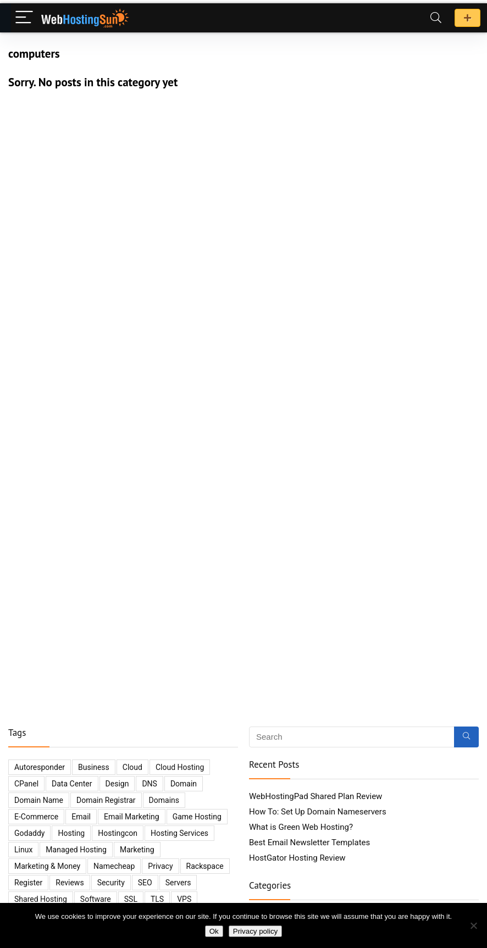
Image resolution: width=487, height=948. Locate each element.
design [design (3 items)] (117, 783)
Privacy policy (255, 931)
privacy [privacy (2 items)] (160, 866)
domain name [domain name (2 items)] (38, 800)
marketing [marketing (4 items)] (137, 849)
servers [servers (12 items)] (178, 882)
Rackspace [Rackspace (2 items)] (205, 866)
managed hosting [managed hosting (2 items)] (76, 849)
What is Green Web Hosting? (301, 827)
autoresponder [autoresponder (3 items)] (39, 767)
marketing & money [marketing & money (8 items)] (47, 866)
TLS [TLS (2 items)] (157, 899)
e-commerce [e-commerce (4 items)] (36, 816)
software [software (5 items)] (95, 899)
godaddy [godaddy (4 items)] (29, 833)
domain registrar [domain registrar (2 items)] (106, 800)
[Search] (436, 17)
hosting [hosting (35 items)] (71, 833)
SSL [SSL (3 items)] (130, 899)
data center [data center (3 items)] (72, 783)
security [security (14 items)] (111, 882)
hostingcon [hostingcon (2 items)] (117, 833)
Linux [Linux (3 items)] (23, 849)
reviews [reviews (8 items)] (70, 882)
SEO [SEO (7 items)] (145, 882)
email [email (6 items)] (81, 816)
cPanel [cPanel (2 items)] (26, 783)
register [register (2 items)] (28, 882)
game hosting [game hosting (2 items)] (197, 816)
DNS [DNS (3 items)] (149, 783)
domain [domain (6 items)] (183, 783)
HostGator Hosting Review (297, 858)
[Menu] (24, 17)
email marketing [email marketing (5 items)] (131, 816)
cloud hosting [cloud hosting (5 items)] (180, 767)
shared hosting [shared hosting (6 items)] (40, 899)
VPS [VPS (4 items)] (184, 899)
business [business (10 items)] (93, 767)
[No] (473, 925)
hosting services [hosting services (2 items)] (179, 833)
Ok (214, 931)
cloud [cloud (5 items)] (132, 767)
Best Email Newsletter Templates (309, 842)
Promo (467, 18)
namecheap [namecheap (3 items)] (114, 866)
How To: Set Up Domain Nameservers (317, 812)
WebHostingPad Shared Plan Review (315, 796)
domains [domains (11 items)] (164, 800)
